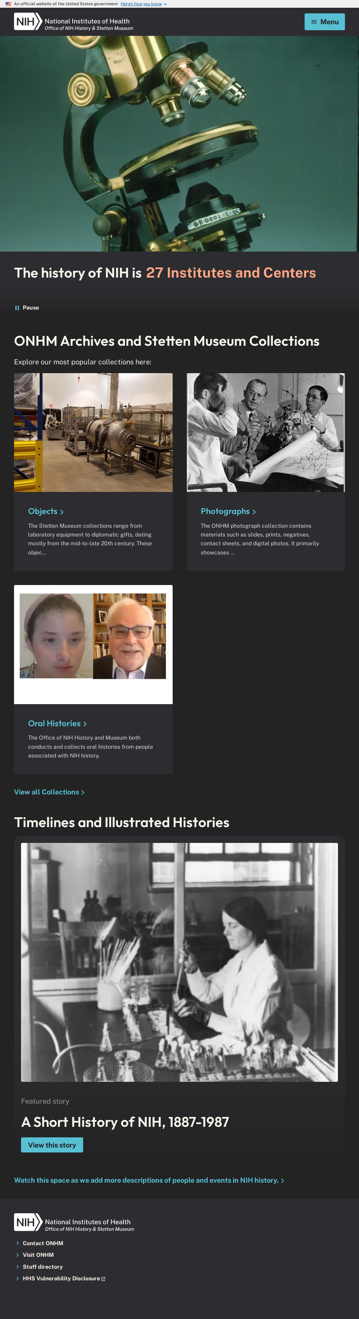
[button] (66, 1279)
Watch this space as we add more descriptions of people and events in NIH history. (146, 1180)
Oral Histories (54, 723)
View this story (52, 1145)
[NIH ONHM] (73, 15)
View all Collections (46, 792)
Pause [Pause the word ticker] (26, 308)
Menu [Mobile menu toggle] (325, 22)
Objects (43, 511)
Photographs (225, 511)
